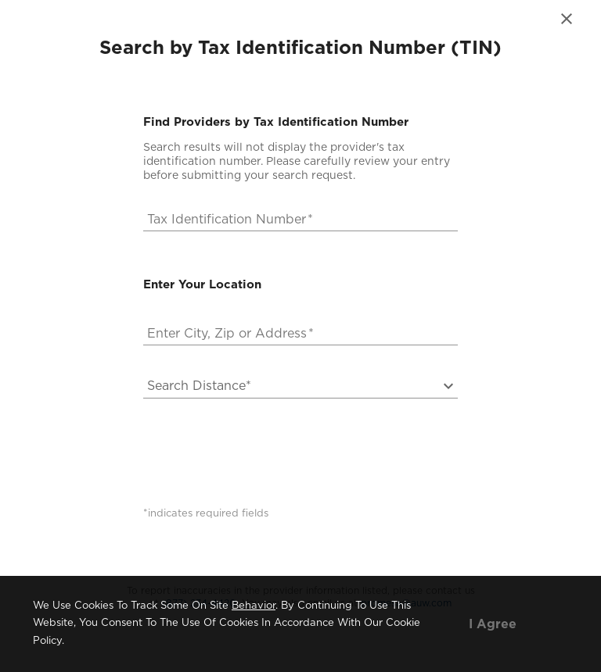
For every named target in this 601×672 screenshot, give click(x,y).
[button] (291, 386)
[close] (566, 19)
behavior (253, 606)
